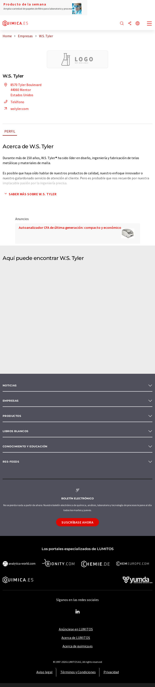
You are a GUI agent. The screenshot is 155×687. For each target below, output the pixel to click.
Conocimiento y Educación (25, 446)
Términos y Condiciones (78, 672)
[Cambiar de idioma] (138, 23)
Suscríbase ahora (77, 522)
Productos (12, 416)
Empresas (11, 400)
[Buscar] (122, 23)
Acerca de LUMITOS (75, 637)
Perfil (9, 131)
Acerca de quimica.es (78, 646)
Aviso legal (44, 672)
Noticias (10, 385)
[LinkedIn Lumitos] (78, 612)
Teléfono (13, 102)
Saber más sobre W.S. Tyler (30, 194)
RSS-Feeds (11, 461)
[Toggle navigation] (149, 24)
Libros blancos (16, 431)
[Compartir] (130, 23)
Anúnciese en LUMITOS (76, 629)
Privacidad (111, 672)
